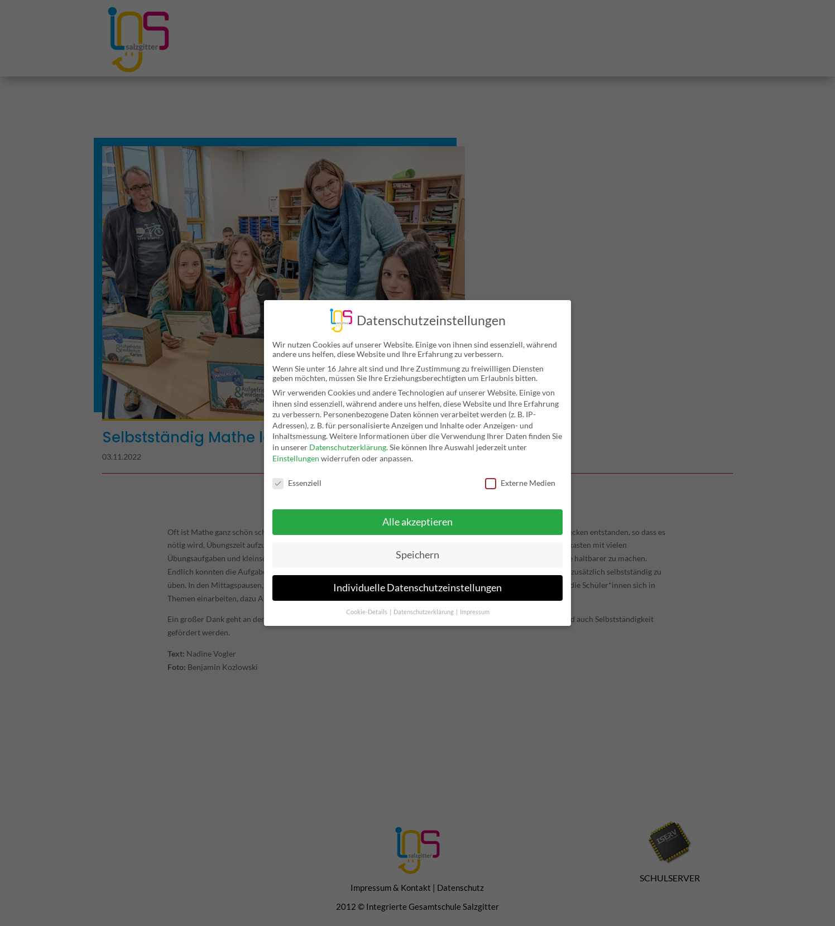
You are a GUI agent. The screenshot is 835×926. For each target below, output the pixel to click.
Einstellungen (295, 450)
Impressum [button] (475, 604)
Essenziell (296, 475)
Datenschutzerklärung (347, 439)
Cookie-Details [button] (367, 604)
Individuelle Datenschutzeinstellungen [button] (417, 580)
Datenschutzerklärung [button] (424, 604)
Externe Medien (520, 475)
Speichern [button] (417, 547)
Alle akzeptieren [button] (417, 514)
